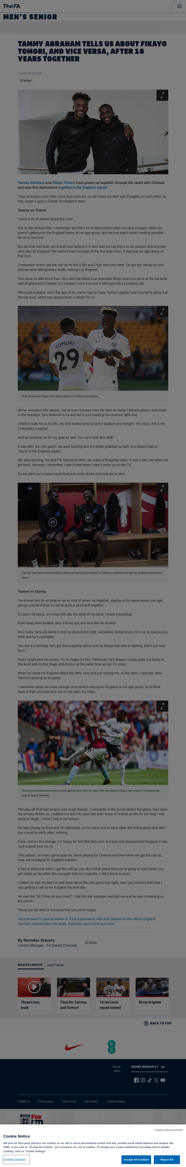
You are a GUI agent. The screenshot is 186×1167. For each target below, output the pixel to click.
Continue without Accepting (168, 1131)
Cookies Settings (14, 1161)
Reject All (167, 1161)
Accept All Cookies (136, 1161)
